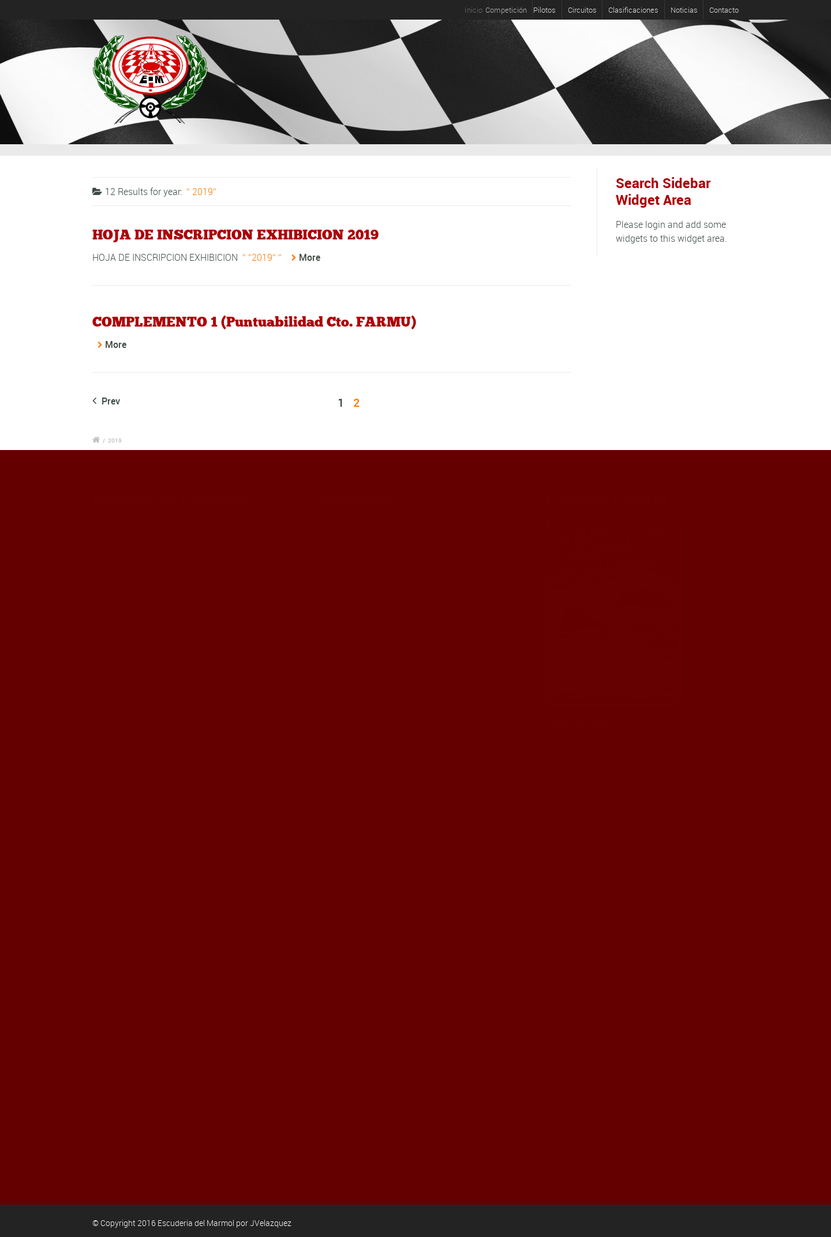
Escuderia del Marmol (196, 1222)
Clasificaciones (633, 10)
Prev (106, 401)
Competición (516, 10)
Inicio (481, 10)
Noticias (684, 10)
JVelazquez (270, 1222)
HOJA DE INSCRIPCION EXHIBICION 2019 (235, 234)
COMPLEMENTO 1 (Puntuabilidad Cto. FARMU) (254, 321)
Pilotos (551, 10)
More (309, 257)
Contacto (724, 10)
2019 (115, 440)
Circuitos (582, 10)
